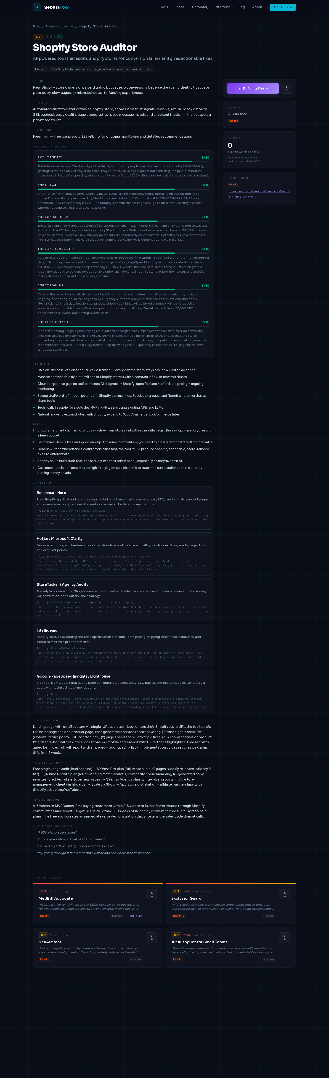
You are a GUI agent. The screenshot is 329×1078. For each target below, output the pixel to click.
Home (36, 26)
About (257, 7)
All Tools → (283, 7)
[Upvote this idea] (286, 88)
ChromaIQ (200, 7)
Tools (163, 7)
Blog (241, 7)
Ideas (180, 7)
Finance (66, 26)
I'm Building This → (252, 88)
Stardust (223, 7)
